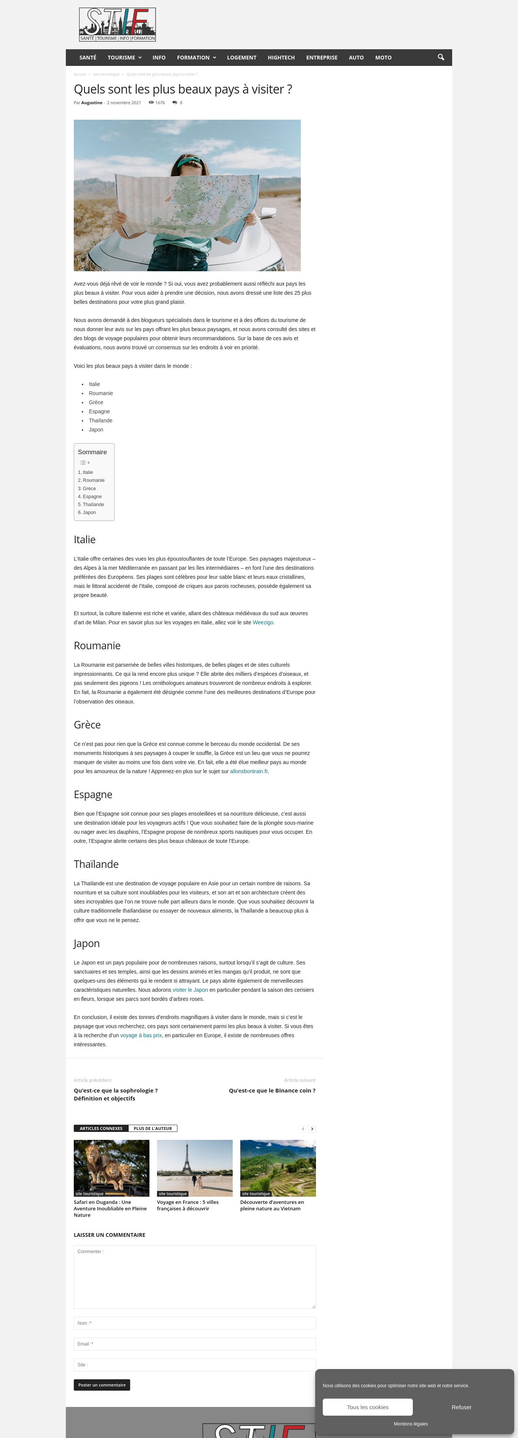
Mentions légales (411, 1424)
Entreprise (322, 57)
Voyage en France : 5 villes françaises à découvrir (188, 1205)
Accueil (80, 74)
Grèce (89, 488)
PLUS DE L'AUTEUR (153, 1128)
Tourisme (125, 57)
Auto (356, 57)
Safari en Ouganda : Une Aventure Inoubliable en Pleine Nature (110, 1208)
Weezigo (263, 622)
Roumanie (94, 480)
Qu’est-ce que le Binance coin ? (272, 1090)
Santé (87, 57)
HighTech (281, 57)
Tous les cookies (368, 1407)
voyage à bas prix (141, 1035)
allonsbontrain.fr (249, 771)
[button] (440, 57)
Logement (242, 57)
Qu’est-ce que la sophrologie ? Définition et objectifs (116, 1094)
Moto (383, 57)
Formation (196, 57)
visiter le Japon (190, 990)
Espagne (92, 496)
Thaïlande (93, 504)
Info (159, 57)
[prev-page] (303, 1129)
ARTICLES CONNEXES (101, 1128)
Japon (89, 512)
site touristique (106, 74)
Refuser (462, 1407)
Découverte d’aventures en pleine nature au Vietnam (272, 1205)
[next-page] (312, 1129)
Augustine (92, 102)
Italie (88, 472)
